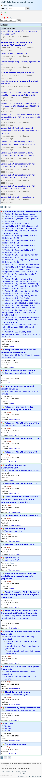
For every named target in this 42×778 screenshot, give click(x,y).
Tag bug (9, 723)
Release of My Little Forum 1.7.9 (21, 452)
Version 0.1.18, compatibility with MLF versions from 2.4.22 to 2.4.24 (20, 292)
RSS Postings (6, 771)
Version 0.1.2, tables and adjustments (21, 216)
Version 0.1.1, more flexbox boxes (19, 214)
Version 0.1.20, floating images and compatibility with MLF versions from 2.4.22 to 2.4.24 (19, 312)
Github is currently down (17, 692)
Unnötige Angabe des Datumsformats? (21, 470)
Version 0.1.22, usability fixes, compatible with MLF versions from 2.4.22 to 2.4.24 (21, 334)
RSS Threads (16, 771)
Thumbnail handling (15, 529)
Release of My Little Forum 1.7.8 (21, 484)
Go (28, 8)
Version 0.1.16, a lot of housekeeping (21, 284)
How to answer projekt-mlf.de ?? (21, 370)
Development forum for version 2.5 (22, 515)
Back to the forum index (30, 776)
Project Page (8, 5)
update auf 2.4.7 (13, 558)
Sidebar (4, 25)
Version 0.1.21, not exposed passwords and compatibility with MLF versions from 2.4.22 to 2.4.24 (21, 319)
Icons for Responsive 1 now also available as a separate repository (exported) (19, 576)
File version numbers (15, 744)
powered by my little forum (6, 775)
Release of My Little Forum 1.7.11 (22, 423)
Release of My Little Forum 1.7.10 (22, 439)
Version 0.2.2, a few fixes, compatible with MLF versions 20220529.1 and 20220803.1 (20, 327)
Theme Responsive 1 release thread (23, 211)
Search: (3, 8)
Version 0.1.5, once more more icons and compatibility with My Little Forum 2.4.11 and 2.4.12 (19, 230)
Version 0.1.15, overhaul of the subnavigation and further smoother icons (21, 280)
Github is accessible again (16, 695)
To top (22, 773)
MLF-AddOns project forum (17, 2)
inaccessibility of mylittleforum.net (22, 708)
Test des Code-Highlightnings (19, 544)
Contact (24, 771)
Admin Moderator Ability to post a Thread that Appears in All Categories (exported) (20, 594)
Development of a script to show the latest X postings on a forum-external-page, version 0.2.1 (19, 499)
